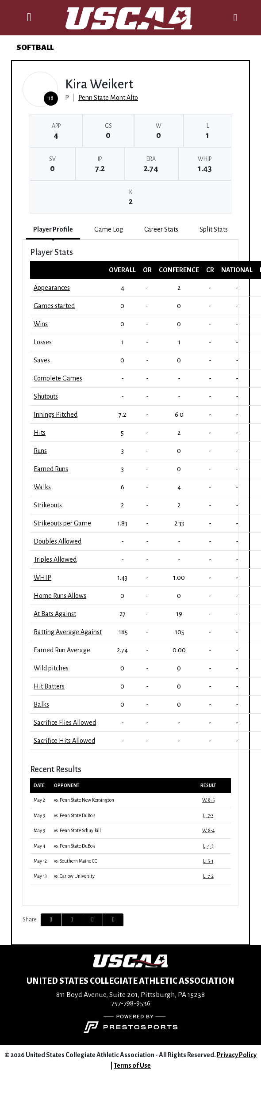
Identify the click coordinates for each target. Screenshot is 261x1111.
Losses (43, 342)
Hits (40, 432)
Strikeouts (48, 505)
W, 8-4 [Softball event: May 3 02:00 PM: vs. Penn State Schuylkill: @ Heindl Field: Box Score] (208, 830)
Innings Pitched (55, 414)
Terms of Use (132, 1065)
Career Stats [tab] (161, 229)
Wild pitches (51, 668)
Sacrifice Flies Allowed (65, 722)
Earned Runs (51, 468)
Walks (42, 487)
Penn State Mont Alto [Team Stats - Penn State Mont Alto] (108, 97)
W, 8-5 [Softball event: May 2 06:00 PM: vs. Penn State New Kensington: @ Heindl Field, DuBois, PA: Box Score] (208, 800)
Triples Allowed (55, 559)
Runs (40, 450)
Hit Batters (49, 686)
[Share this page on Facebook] (50, 920)
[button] (113, 920)
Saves (42, 360)
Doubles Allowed (57, 541)
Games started (54, 305)
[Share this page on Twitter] (71, 920)
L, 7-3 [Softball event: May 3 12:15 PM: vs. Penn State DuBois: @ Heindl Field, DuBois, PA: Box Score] (208, 815)
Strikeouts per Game (62, 523)
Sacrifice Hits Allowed (64, 740)
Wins (41, 323)
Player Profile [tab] (53, 229)
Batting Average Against (68, 631)
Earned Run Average (62, 650)
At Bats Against (55, 613)
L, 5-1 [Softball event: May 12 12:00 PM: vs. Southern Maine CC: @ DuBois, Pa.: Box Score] (208, 861)
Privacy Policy (237, 1054)
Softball (35, 47)
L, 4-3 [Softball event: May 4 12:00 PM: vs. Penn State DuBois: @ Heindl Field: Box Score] (208, 846)
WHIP (42, 577)
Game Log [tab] (108, 229)
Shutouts (46, 396)
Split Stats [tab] (214, 229)
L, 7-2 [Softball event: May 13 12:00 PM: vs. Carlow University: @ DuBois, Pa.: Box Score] (208, 876)
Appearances (52, 287)
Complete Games (58, 378)
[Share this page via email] (92, 920)
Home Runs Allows (60, 595)
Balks (41, 704)
